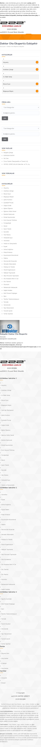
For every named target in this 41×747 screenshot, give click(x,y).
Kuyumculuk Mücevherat (11, 255)
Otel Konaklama (6, 559)
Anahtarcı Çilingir (20, 69)
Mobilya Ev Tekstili (9, 266)
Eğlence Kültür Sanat (10, 211)
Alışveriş (20, 62)
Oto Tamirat (7, 281)
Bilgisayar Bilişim (20, 90)
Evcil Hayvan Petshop (10, 220)
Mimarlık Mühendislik (10, 264)
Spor (5, 296)
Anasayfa (4, 677)
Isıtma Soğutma (8, 249)
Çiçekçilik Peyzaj (8, 202)
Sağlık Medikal (8, 290)
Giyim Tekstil (7, 228)
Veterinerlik (7, 305)
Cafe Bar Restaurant (7, 410)
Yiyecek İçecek (8, 310)
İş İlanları (4, 663)
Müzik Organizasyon (9, 269)
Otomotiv (6, 284)
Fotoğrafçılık (7, 223)
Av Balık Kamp (7, 76)
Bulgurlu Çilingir (8, 152)
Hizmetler (7, 240)
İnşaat (5, 246)
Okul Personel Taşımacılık (11, 275)
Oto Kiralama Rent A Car (11, 278)
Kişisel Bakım (5, 509)
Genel (5, 226)
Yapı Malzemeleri (9, 307)
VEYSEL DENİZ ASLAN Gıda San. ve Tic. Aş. (17, 164)
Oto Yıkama (4, 574)
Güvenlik (6, 231)
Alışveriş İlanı (5, 653)
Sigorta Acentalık (6, 598)
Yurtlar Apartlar (8, 313)
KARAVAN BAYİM (9, 155)
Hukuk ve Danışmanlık (10, 243)
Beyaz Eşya (20, 83)
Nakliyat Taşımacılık (9, 272)
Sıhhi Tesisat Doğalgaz (10, 293)
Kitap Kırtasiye (8, 252)
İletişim (3, 682)
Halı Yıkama (7, 234)
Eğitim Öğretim (8, 208)
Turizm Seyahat (5, 623)
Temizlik (6, 302)
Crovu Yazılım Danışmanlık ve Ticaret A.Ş (16, 161)
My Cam (6, 158)
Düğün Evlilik (7, 205)
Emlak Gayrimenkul (9, 217)
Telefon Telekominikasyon (11, 299)
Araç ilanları (4, 658)
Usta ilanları (4, 668)
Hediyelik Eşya (8, 237)
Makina (6, 258)
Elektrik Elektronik (9, 214)
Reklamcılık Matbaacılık (10, 287)
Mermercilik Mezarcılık (10, 261)
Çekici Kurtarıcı (8, 199)
